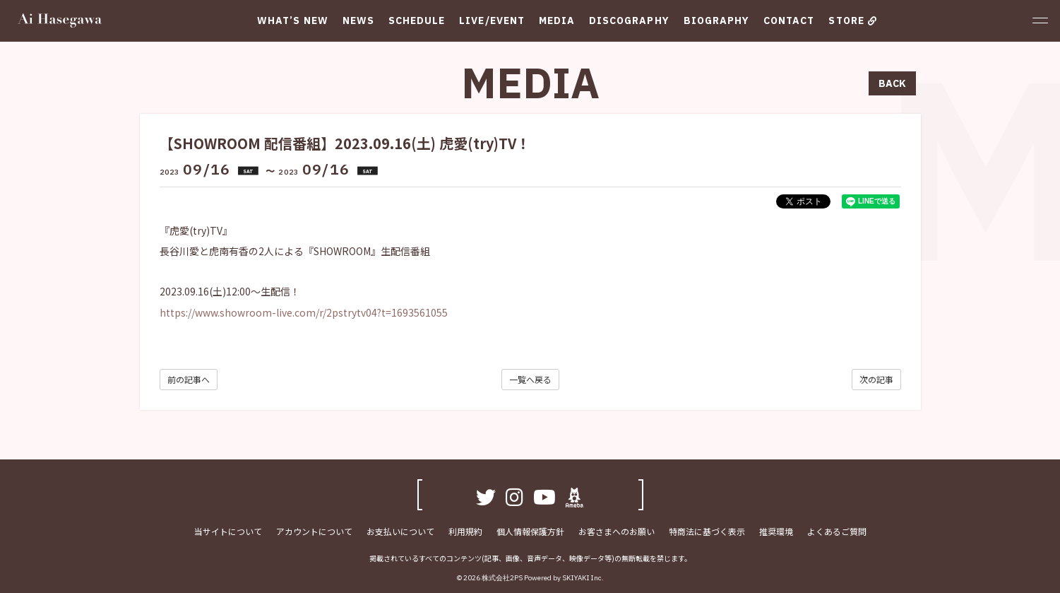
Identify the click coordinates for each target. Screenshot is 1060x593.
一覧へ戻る (530, 379)
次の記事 (876, 379)
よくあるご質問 (837, 531)
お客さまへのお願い (616, 531)
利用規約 (465, 531)
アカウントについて (314, 531)
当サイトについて (228, 531)
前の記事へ (188, 379)
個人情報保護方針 (530, 531)
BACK (892, 83)
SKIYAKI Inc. (583, 577)
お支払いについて (400, 531)
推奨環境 (776, 531)
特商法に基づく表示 (707, 531)
